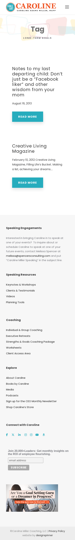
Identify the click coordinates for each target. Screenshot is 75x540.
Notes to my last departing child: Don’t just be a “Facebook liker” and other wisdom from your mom (37, 82)
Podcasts (12, 395)
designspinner (44, 535)
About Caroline (15, 378)
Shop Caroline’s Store (20, 407)
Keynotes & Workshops (21, 284)
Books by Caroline (17, 384)
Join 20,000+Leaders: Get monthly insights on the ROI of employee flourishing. (38, 452)
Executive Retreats (18, 336)
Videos (10, 296)
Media (10, 389)
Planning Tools (15, 302)
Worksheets (13, 347)
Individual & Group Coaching (24, 330)
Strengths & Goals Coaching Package (30, 341)
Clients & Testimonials (20, 290)
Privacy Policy (57, 531)
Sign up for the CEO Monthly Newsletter (31, 401)
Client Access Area (18, 353)
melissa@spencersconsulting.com (28, 256)
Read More (27, 117)
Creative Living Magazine (29, 148)
